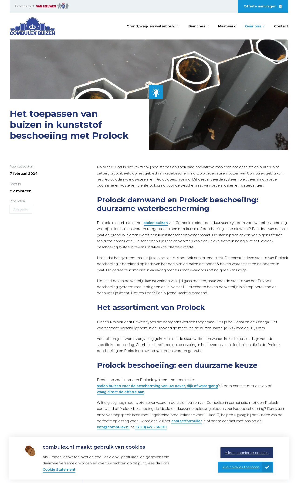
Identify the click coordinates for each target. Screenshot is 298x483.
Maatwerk (227, 26)
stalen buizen (156, 223)
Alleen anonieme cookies (246, 452)
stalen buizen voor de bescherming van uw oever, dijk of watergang (157, 386)
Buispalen (21, 209)
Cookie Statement (59, 469)
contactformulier (186, 421)
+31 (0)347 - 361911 (151, 427)
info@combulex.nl (113, 427)
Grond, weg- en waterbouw (151, 26)
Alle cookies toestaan (240, 467)
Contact (281, 26)
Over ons (253, 26)
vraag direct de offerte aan (120, 392)
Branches (196, 26)
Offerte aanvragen (260, 6)
